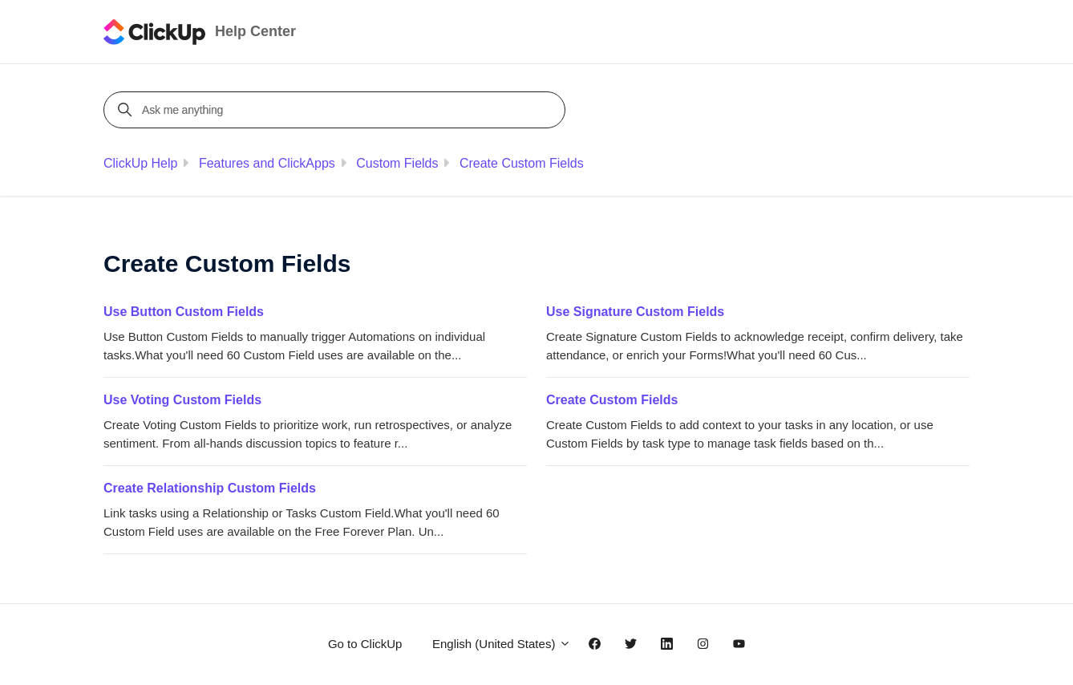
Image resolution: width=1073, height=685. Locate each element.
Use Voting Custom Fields (182, 400)
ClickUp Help (140, 163)
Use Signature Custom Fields (635, 311)
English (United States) (501, 644)
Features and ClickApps (267, 163)
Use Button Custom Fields (183, 311)
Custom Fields (397, 163)
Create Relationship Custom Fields (209, 488)
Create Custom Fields (522, 163)
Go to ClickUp (365, 644)
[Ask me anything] (337, 110)
